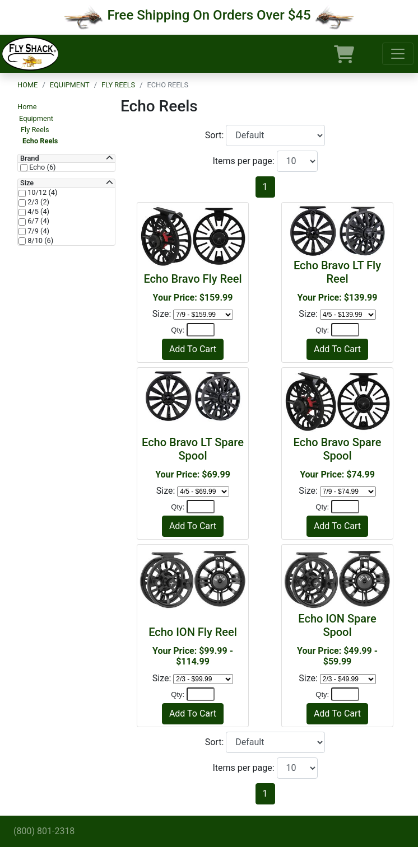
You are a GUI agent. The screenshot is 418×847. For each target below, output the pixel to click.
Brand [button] (29, 158)
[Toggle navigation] (398, 54)
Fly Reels (118, 85)
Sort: (215, 135)
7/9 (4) (37, 231)
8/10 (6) (39, 241)
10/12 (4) (41, 192)
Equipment (70, 85)
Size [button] (27, 183)
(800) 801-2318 (44, 831)
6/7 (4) (37, 221)
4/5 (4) (37, 212)
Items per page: (244, 161)
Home (27, 85)
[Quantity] (201, 329)
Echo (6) (41, 167)
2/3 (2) (37, 202)
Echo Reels (40, 141)
